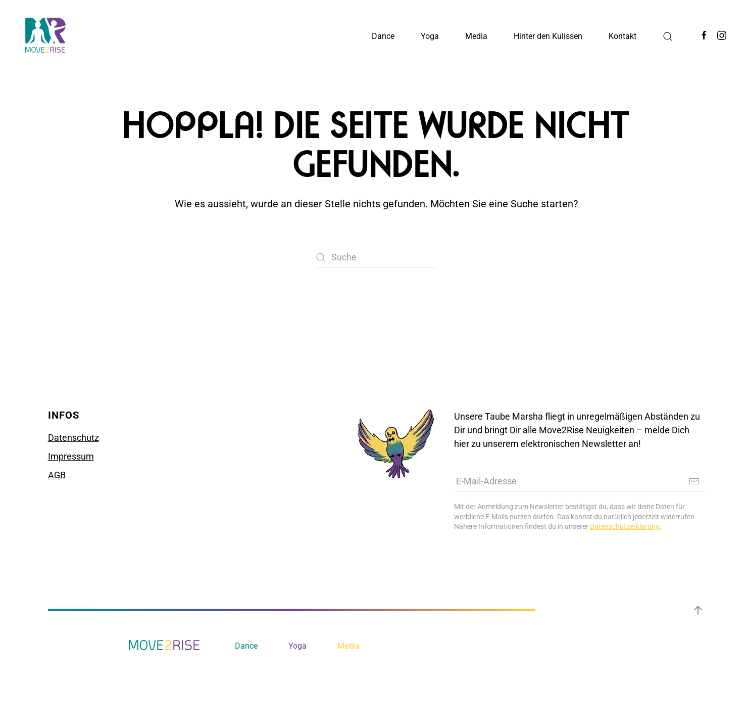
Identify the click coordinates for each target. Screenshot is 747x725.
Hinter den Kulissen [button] (548, 36)
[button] (668, 36)
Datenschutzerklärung (625, 526)
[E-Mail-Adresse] (579, 481)
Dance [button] (383, 36)
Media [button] (476, 36)
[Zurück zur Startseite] (45, 35)
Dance (246, 646)
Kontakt (622, 36)
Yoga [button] (430, 36)
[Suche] (376, 257)
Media (348, 646)
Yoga (297, 646)
